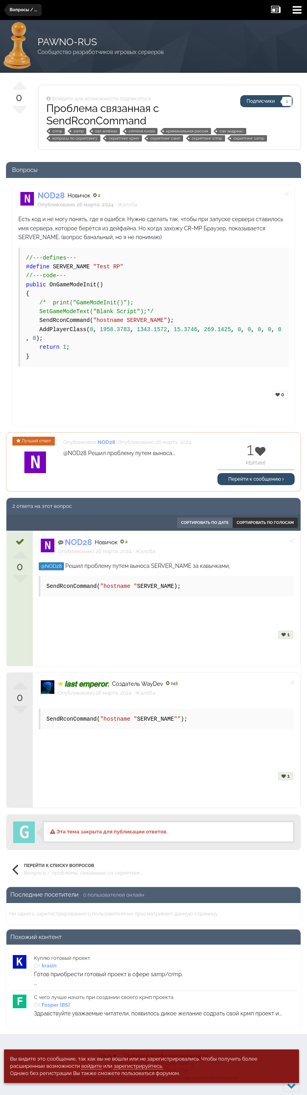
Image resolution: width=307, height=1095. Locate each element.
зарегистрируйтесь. (138, 1066)
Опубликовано (95, 551)
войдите (91, 1066)
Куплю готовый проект (62, 958)
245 (172, 683)
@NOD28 (51, 566)
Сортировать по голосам (265, 522)
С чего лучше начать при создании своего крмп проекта (103, 997)
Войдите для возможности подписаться (101, 99)
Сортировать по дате (205, 522)
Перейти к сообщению (256, 479)
